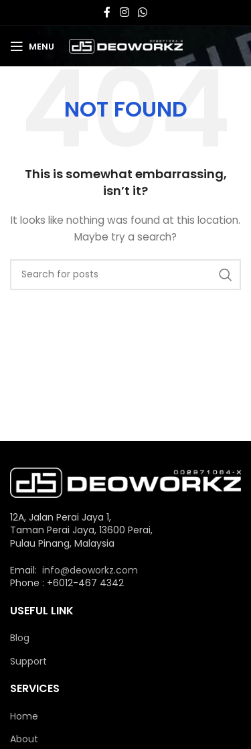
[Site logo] (126, 45)
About (24, 739)
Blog (19, 638)
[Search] (125, 274)
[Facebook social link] (107, 12)
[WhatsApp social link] (143, 12)
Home (24, 716)
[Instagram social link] (124, 12)
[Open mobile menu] (32, 46)
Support (28, 661)
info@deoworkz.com (90, 570)
